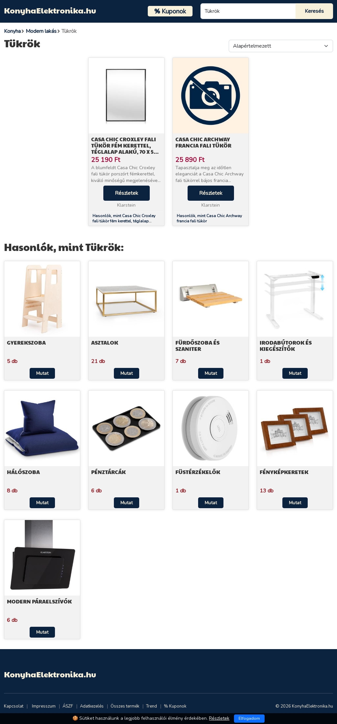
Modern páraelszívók (39, 601)
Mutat (42, 373)
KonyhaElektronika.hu (50, 10)
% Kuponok (175, 706)
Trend (151, 706)
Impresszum (44, 706)
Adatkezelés (92, 706)
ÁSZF (68, 706)
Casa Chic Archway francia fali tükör (203, 142)
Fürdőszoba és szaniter (197, 345)
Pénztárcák (108, 472)
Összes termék (125, 706)
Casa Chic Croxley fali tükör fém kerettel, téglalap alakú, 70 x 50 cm (124, 148)
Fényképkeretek (284, 472)
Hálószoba (23, 472)
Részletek (126, 193)
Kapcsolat (13, 706)
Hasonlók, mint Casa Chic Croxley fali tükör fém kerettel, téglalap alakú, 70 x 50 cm (123, 221)
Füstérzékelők (197, 472)
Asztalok (104, 342)
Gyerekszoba (26, 342)
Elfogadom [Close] (249, 718)
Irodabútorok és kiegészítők (286, 345)
